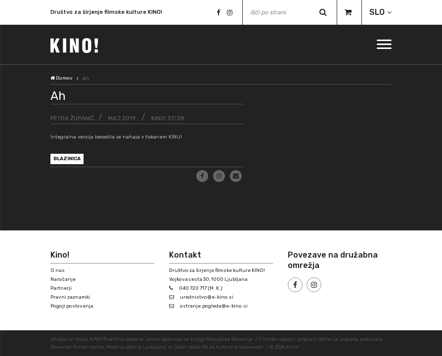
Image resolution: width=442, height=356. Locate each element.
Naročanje (63, 279)
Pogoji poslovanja (71, 306)
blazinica (67, 159)
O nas (57, 270)
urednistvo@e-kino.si (206, 297)
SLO (377, 12)
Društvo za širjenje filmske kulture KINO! (106, 13)
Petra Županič (72, 118)
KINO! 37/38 (167, 118)
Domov (61, 78)
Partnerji (61, 288)
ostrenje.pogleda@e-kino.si (214, 306)
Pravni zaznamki (70, 297)
